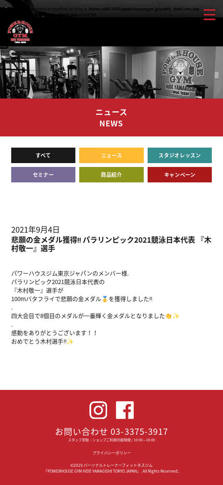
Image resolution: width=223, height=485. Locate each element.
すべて (43, 155)
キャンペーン (180, 174)
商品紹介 (111, 174)
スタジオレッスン (179, 155)
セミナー (43, 174)
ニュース (111, 155)
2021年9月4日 (35, 229)
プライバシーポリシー (111, 453)
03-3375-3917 (139, 431)
